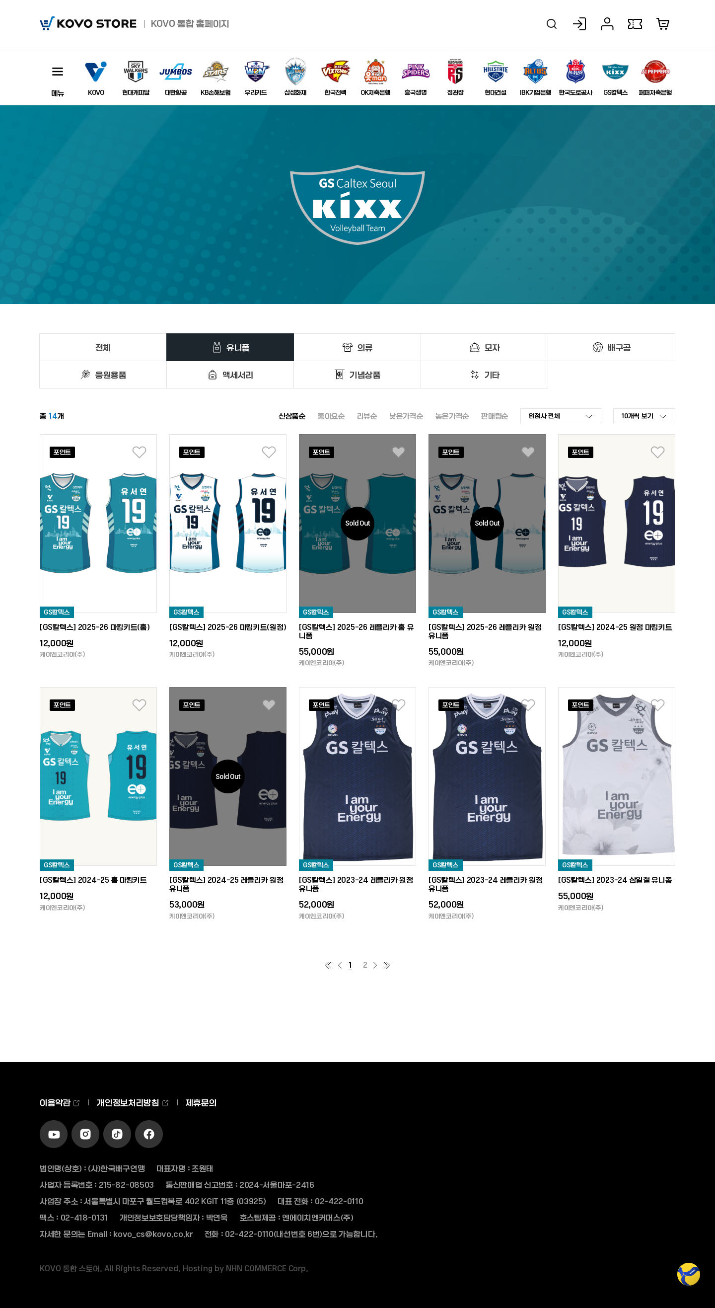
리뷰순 (367, 415)
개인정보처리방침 (133, 1102)
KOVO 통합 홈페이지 (190, 23)
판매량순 (494, 415)
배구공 (619, 347)
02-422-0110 (339, 1201)
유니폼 (238, 347)
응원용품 (111, 375)
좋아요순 (331, 415)
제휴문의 (201, 1102)
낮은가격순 (406, 415)
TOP (688, 1279)
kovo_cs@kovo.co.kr (153, 1233)
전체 (103, 347)
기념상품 (365, 375)
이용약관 (60, 1102)
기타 (492, 375)
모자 (492, 347)
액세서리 (238, 375)
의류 (365, 347)
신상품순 (292, 415)
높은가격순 (452, 415)
